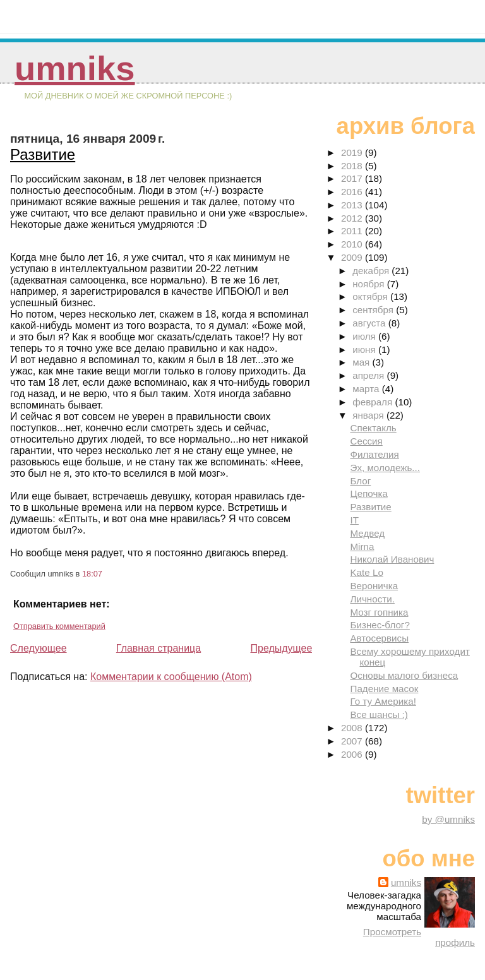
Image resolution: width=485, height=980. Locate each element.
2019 (353, 152)
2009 (353, 257)
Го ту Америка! (383, 701)
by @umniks (448, 819)
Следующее (38, 648)
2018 (353, 165)
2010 (353, 244)
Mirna (362, 546)
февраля (373, 402)
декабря (372, 270)
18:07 (92, 573)
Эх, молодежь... (385, 467)
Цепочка (368, 493)
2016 (353, 191)
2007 (353, 741)
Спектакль (373, 427)
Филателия (374, 454)
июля (365, 336)
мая (362, 362)
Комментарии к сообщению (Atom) (171, 676)
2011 (353, 230)
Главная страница (158, 648)
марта (366, 388)
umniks (75, 68)
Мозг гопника (379, 612)
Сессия (366, 441)
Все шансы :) (378, 714)
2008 (353, 727)
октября (371, 296)
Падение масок (384, 688)
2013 (353, 205)
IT (354, 520)
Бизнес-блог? (379, 624)
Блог (360, 480)
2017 (353, 178)
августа (370, 323)
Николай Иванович (392, 559)
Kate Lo (366, 572)
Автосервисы (379, 638)
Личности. (372, 599)
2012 (353, 218)
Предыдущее (281, 648)
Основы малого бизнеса (404, 675)
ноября (369, 283)
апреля (369, 375)
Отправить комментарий (59, 626)
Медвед (367, 533)
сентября (374, 309)
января (369, 415)
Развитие (42, 154)
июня (365, 349)
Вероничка (374, 585)
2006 (353, 754)
